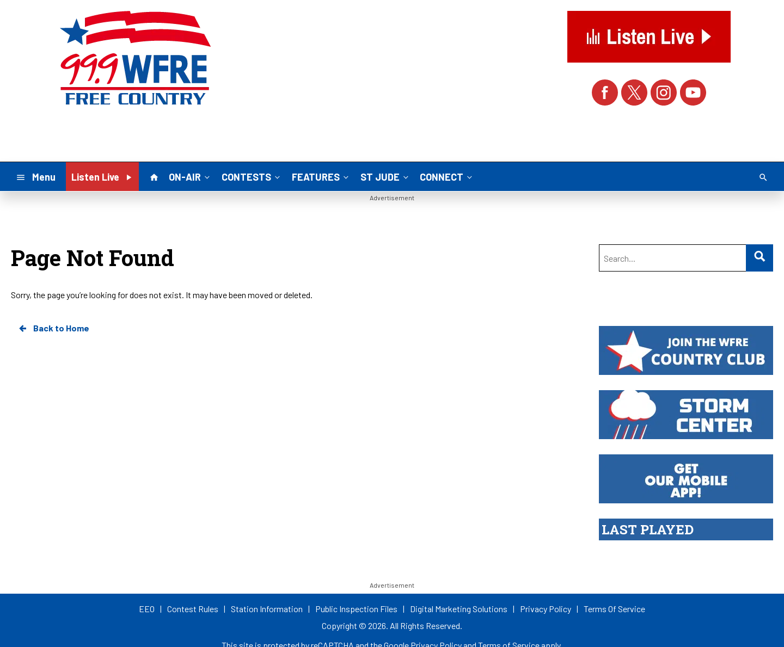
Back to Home (53, 328)
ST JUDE (385, 176)
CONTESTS (252, 176)
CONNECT (447, 176)
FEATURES (321, 176)
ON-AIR (190, 176)
